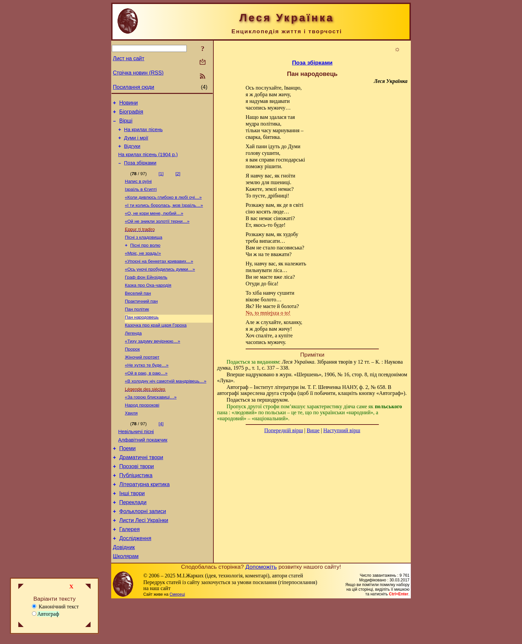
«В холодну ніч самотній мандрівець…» (165, 406)
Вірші (125, 124)
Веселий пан (138, 311)
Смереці (177, 637)
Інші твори (132, 529)
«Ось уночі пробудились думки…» (160, 285)
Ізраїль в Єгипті (141, 198)
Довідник (124, 589)
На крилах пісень (143, 133)
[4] (160, 451)
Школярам (125, 599)
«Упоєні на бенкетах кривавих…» (159, 276)
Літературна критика (144, 519)
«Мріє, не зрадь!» (143, 267)
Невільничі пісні (136, 460)
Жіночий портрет (142, 380)
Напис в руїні (138, 189)
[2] (177, 181)
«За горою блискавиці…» (150, 423)
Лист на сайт (128, 58)
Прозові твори (136, 499)
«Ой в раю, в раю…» (146, 397)
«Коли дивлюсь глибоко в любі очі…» (163, 207)
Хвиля (131, 441)
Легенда (133, 354)
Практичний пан (141, 319)
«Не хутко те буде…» (146, 389)
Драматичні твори (141, 489)
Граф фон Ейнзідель (146, 293)
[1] (160, 181)
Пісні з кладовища (143, 250)
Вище (313, 430)
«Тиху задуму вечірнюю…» (152, 363)
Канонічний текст (55, 606)
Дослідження (135, 579)
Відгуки (132, 152)
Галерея (129, 569)
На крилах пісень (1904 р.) (148, 161)
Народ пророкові (142, 432)
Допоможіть (261, 609)
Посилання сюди (133, 87)
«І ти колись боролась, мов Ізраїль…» (164, 215)
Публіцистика (135, 509)
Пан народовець (141, 337)
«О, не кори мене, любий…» (154, 224)
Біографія (131, 114)
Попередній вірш (283, 430)
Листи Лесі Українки (143, 559)
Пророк (132, 371)
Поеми (127, 479)
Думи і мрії (136, 143)
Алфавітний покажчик (142, 470)
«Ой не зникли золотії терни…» (157, 233)
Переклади (132, 539)
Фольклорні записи (142, 549)
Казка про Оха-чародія (148, 302)
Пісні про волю (145, 259)
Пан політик (137, 328)
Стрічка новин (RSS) (138, 73)
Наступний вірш (341, 430)
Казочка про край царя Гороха (155, 345)
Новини (128, 104)
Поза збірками (140, 170)
